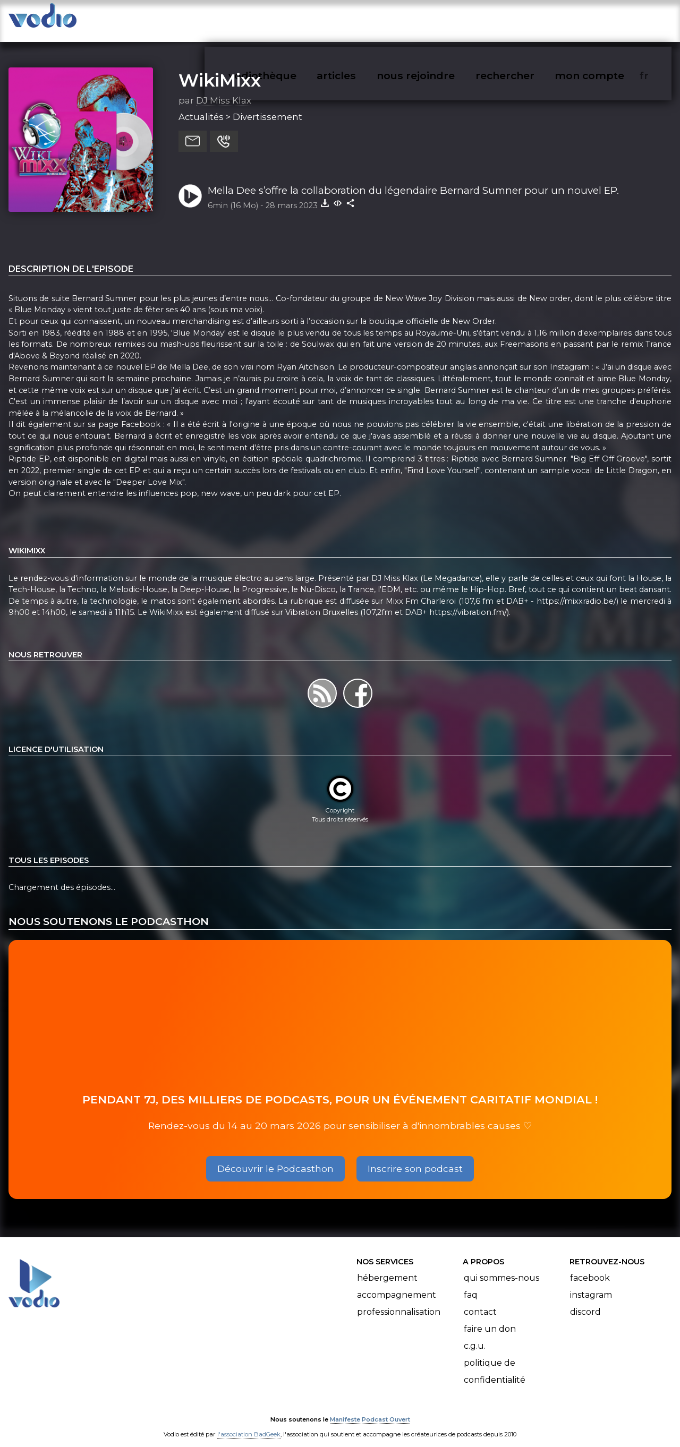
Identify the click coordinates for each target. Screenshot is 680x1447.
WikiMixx (219, 69)
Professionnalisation (398, 1301)
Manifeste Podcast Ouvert (370, 1408)
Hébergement (387, 1267)
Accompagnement (396, 1284)
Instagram (591, 1284)
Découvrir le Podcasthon (275, 1157)
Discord (585, 1301)
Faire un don (490, 1318)
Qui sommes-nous (501, 1267)
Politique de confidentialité (494, 1360)
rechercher (524, 19)
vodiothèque (288, 19)
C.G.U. (475, 1335)
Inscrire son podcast (415, 1157)
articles (360, 19)
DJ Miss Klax (223, 89)
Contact (480, 1301)
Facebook (590, 1267)
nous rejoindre (437, 19)
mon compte (607, 19)
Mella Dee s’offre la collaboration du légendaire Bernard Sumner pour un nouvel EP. (413, 180)
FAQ (471, 1284)
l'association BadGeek (248, 1423)
